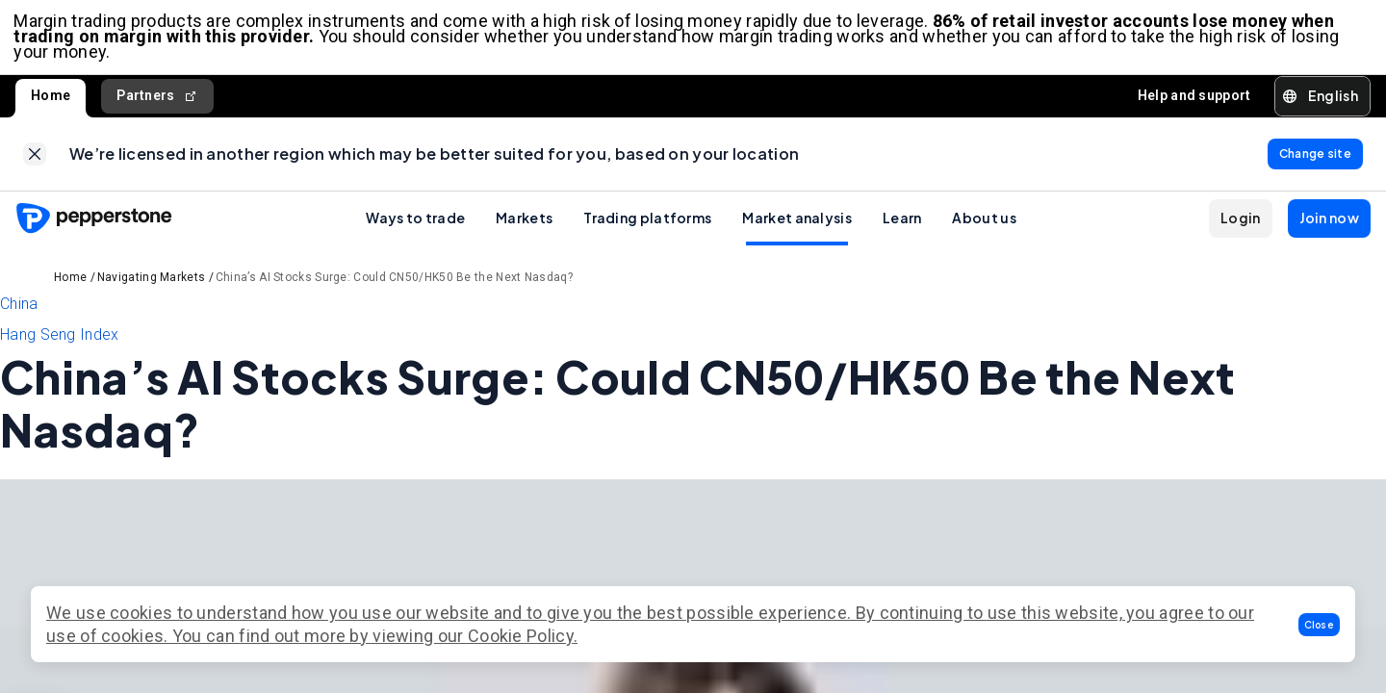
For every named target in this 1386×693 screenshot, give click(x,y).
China (19, 310)
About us (983, 224)
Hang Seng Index (59, 341)
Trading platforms (647, 224)
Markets (524, 224)
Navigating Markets (151, 284)
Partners (157, 98)
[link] (34, 158)
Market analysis (797, 224)
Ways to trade (415, 224)
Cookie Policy (521, 636)
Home (50, 98)
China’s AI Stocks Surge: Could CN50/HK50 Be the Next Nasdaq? (394, 284)
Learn (902, 224)
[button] (1319, 624)
